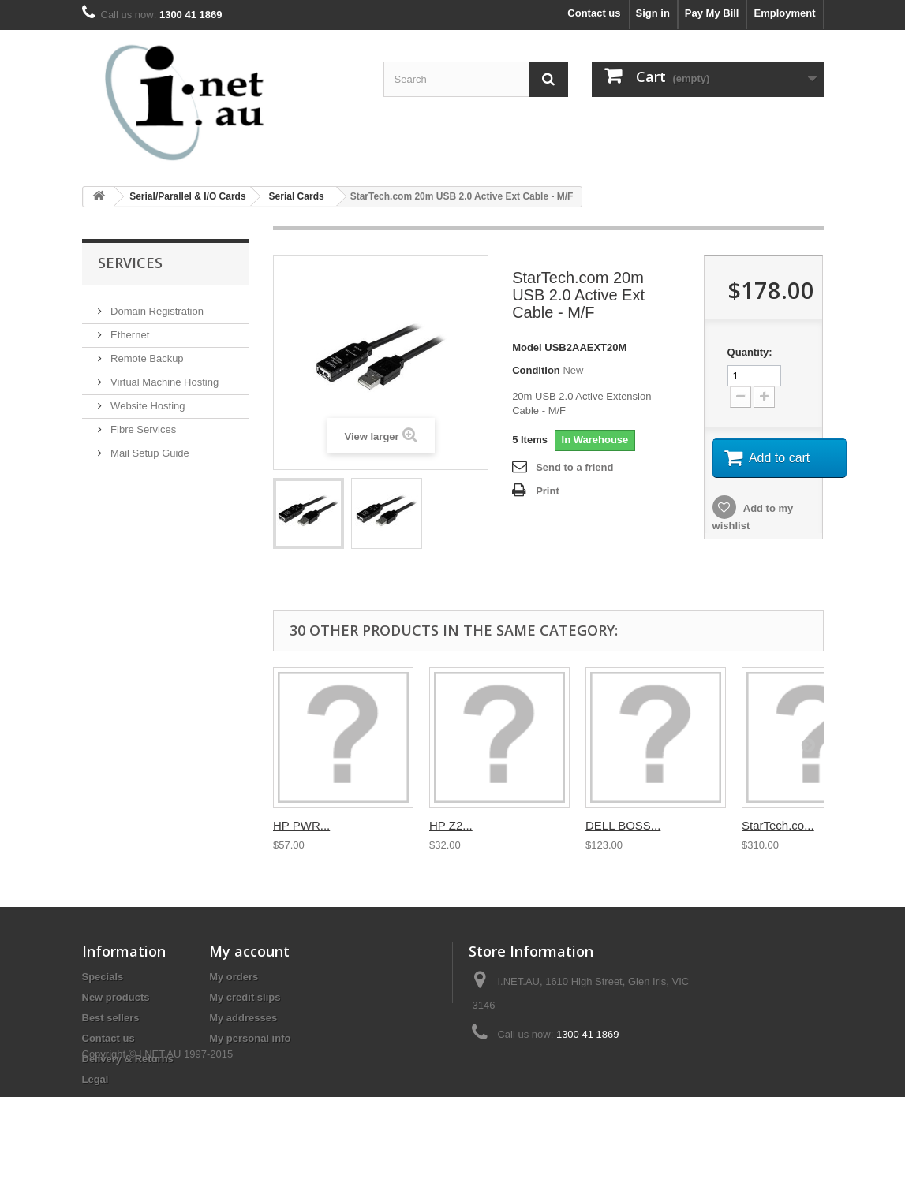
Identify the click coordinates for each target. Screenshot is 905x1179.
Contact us (593, 13)
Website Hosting (146, 399)
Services (130, 262)
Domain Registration (156, 305)
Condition (536, 370)
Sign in (653, 13)
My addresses (243, 1018)
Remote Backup (146, 352)
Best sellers (111, 1018)
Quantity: (749, 352)
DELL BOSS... (622, 825)
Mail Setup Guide (148, 447)
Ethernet (129, 328)
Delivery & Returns (128, 1059)
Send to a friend (574, 467)
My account (249, 951)
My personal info (249, 1038)
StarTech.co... (778, 825)
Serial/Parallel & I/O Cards (187, 196)
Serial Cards (296, 196)
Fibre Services (142, 423)
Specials (103, 977)
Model (527, 347)
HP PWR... (301, 825)
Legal (95, 1079)
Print (547, 491)
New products (116, 997)
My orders (233, 977)
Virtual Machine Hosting (163, 376)
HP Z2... (451, 825)
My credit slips (244, 997)
